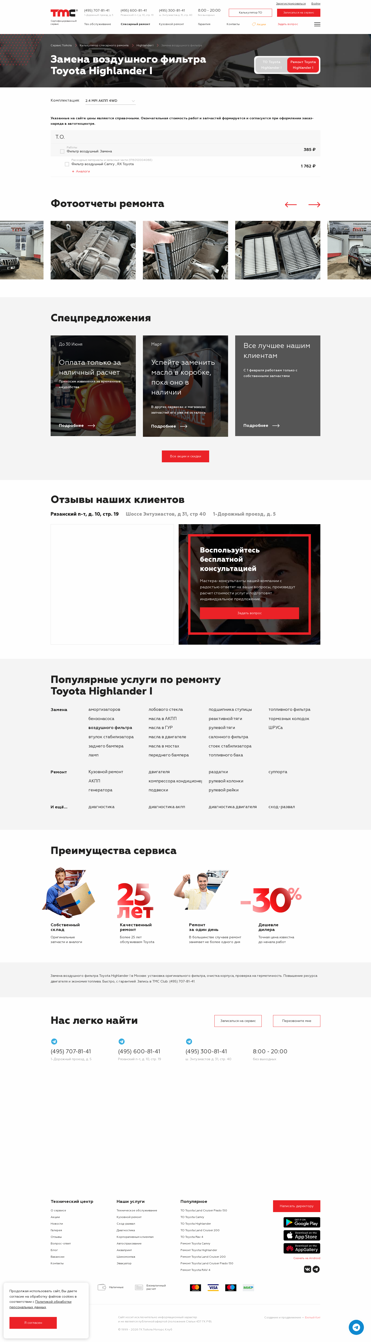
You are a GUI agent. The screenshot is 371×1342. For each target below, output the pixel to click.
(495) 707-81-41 (96, 10)
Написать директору (297, 1206)
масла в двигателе (167, 737)
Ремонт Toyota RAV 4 (195, 1270)
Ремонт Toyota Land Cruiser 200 (203, 1257)
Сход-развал (282, 807)
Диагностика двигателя (233, 807)
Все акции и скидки (185, 456)
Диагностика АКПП (167, 807)
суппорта (278, 772)
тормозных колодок (289, 719)
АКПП (94, 781)
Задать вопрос (288, 24)
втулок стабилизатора (111, 737)
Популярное (194, 1202)
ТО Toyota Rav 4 (192, 1237)
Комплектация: (65, 101)
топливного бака (226, 755)
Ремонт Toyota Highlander (199, 1250)
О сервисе (58, 1210)
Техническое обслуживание (137, 1210)
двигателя (159, 772)
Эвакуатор (124, 1263)
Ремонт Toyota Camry (195, 1243)
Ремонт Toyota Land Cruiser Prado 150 (207, 1263)
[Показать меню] (317, 24)
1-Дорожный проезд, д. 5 (98, 15)
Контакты (233, 24)
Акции (261, 24)
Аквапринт (124, 1250)
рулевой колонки (226, 781)
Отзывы (56, 1237)
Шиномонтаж (126, 1257)
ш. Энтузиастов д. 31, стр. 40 (175, 15)
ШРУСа (276, 728)
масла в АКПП (163, 719)
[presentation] (291, 205)
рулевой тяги (222, 728)
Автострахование (129, 1243)
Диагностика (101, 807)
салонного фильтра (228, 737)
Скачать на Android (306, 1258)
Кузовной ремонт (171, 24)
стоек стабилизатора (230, 746)
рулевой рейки (223, 790)
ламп (93, 755)
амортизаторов (104, 710)
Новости (57, 1223)
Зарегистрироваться (291, 3)
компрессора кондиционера (177, 781)
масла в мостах (164, 746)
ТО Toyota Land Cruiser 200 (200, 1230)
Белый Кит (312, 1317)
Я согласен (33, 1323)
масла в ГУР (161, 728)
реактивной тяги (225, 719)
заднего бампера (106, 746)
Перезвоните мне (296, 1021)
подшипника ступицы (230, 710)
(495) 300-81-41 (172, 10)
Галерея (56, 1230)
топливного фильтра (289, 710)
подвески (158, 790)
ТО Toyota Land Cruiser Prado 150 (204, 1210)
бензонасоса (101, 719)
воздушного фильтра (110, 728)
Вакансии (57, 1257)
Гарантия (204, 24)
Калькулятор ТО (250, 12)
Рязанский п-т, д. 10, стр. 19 (137, 15)
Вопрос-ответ (61, 1243)
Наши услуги (131, 1202)
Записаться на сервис (298, 12)
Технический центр (72, 1202)
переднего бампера (169, 755)
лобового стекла (166, 710)
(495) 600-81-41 (134, 10)
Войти (315, 3)
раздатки (218, 772)
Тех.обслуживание (97, 24)
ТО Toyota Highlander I (271, 64)
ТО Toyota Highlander (196, 1223)
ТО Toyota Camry (192, 1217)
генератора (100, 790)
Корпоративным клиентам (135, 1237)
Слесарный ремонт (135, 24)
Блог (54, 1250)
